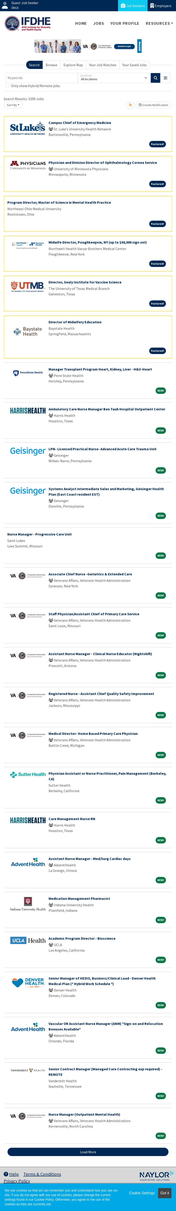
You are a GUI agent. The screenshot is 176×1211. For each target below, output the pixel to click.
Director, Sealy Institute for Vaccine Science (85, 282)
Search (34, 65)
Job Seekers (133, 5)
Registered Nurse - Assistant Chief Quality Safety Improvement (101, 693)
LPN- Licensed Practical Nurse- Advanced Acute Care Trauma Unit (103, 449)
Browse (51, 65)
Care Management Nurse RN (72, 818)
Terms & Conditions (42, 1174)
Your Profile (125, 23)
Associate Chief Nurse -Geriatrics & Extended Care (90, 574)
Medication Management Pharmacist (79, 898)
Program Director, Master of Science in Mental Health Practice (59, 202)
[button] (165, 78)
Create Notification (153, 105)
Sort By (12, 105)
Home (81, 23)
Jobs (98, 23)
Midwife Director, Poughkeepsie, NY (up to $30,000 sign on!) (98, 242)
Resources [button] (158, 23)
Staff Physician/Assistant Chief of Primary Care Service (94, 614)
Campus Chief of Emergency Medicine (80, 122)
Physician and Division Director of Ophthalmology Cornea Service (103, 162)
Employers (160, 5)
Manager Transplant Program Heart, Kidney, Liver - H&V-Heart (100, 369)
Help (11, 1174)
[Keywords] (42, 78)
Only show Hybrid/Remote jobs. (35, 85)
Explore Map (73, 65)
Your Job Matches (102, 65)
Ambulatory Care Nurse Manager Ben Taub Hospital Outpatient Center (107, 409)
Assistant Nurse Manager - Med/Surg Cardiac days (90, 858)
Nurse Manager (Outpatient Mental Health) (84, 1114)
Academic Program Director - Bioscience (82, 938)
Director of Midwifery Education (75, 322)
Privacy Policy (17, 1181)
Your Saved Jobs (134, 65)
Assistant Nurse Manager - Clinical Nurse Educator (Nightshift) (100, 653)
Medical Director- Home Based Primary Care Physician (93, 733)
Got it (164, 1193)
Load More (88, 1152)
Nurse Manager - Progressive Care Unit (39, 534)
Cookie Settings (142, 1193)
